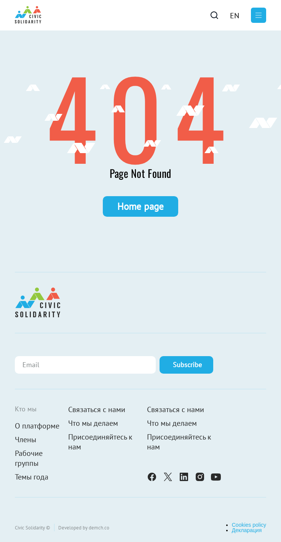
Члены (25, 439)
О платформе (37, 426)
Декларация (247, 530)
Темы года (31, 477)
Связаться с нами (96, 409)
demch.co (99, 527)
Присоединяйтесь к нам (100, 442)
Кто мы (26, 409)
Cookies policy (249, 525)
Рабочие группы (29, 458)
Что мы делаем (93, 423)
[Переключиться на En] (234, 15)
